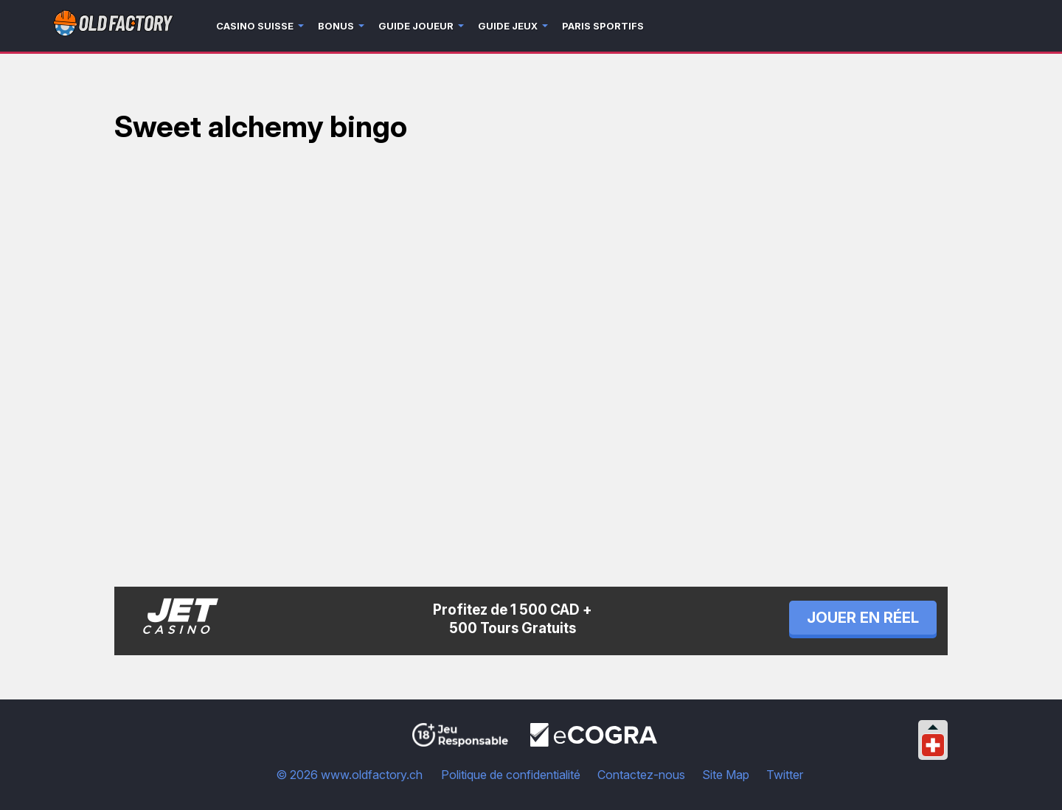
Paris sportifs (603, 26)
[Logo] (113, 26)
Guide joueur (416, 26)
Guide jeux (508, 26)
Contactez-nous (641, 774)
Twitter (784, 774)
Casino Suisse (255, 26)
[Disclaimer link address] (593, 742)
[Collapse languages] (933, 727)
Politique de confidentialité (510, 774)
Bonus (336, 26)
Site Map (725, 774)
